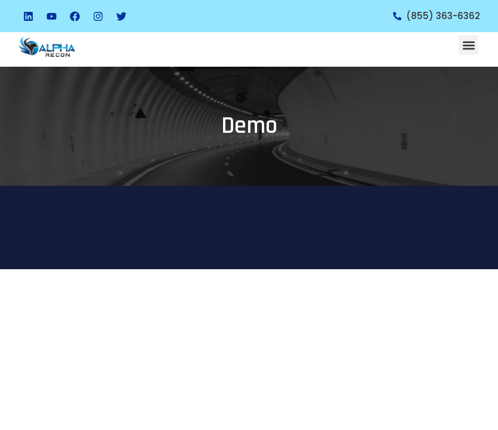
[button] (468, 45)
